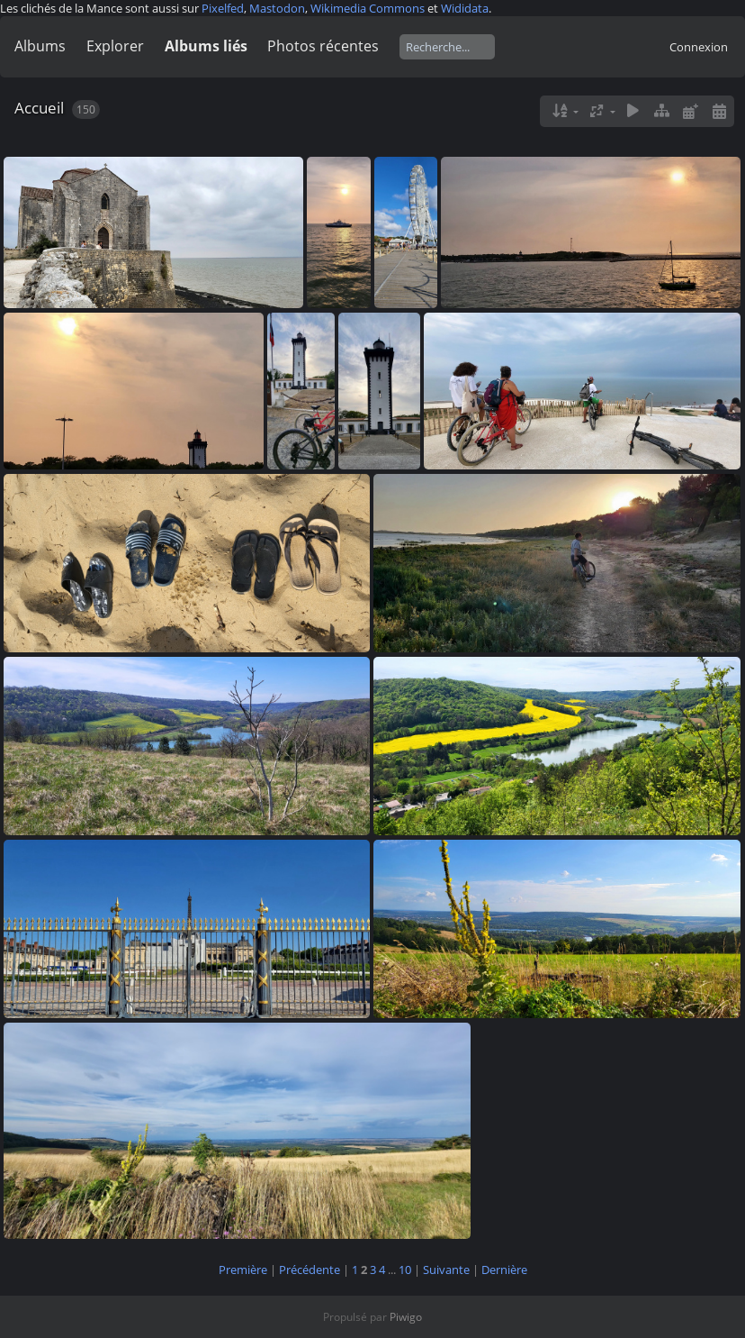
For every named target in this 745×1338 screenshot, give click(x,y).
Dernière (504, 1269)
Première (243, 1269)
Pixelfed (223, 8)
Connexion (698, 47)
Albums (40, 46)
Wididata (465, 8)
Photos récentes (323, 46)
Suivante (446, 1269)
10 (405, 1269)
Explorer (115, 46)
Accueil (39, 107)
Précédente (309, 1269)
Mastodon (277, 8)
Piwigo (406, 1316)
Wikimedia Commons (367, 8)
